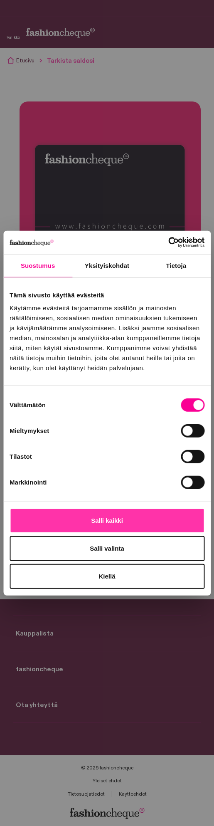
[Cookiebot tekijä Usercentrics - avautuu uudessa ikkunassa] (168, 242)
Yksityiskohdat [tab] (107, 265)
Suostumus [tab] (38, 265)
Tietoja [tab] (176, 265)
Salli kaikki (107, 520)
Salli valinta (107, 548)
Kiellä (106, 576)
